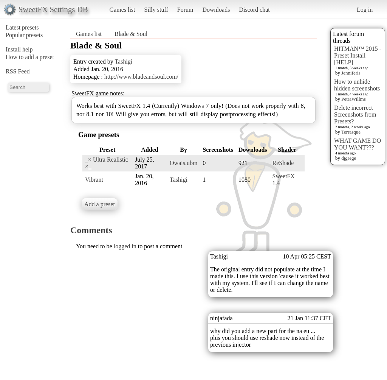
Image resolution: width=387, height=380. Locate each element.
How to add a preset (30, 57)
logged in (125, 246)
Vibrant (94, 179)
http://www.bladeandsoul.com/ (141, 76)
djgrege (348, 158)
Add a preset (99, 204)
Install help (19, 49)
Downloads (216, 9)
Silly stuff (156, 9)
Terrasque (351, 132)
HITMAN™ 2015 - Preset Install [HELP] (357, 55)
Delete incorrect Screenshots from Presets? (355, 114)
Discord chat (254, 9)
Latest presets (22, 27)
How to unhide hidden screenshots (357, 85)
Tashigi (123, 61)
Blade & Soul (131, 34)
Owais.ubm (183, 163)
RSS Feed (18, 71)
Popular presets (24, 35)
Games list (122, 9)
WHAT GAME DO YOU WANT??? (357, 144)
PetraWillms (353, 99)
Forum (185, 9)
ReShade (283, 163)
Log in (365, 9)
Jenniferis (351, 73)
